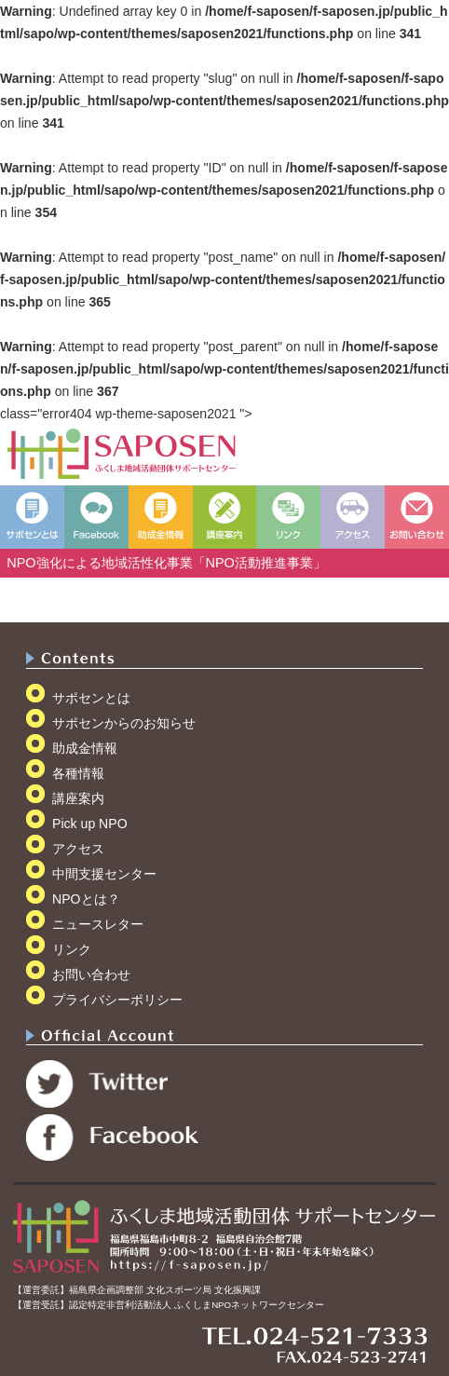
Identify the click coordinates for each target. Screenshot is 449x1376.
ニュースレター (97, 924)
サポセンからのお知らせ (124, 722)
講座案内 (78, 798)
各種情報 (78, 773)
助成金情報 (84, 748)
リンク (71, 949)
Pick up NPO (90, 823)
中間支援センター (104, 873)
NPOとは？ (86, 899)
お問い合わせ (91, 974)
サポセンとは (91, 697)
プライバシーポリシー (117, 999)
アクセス (78, 848)
